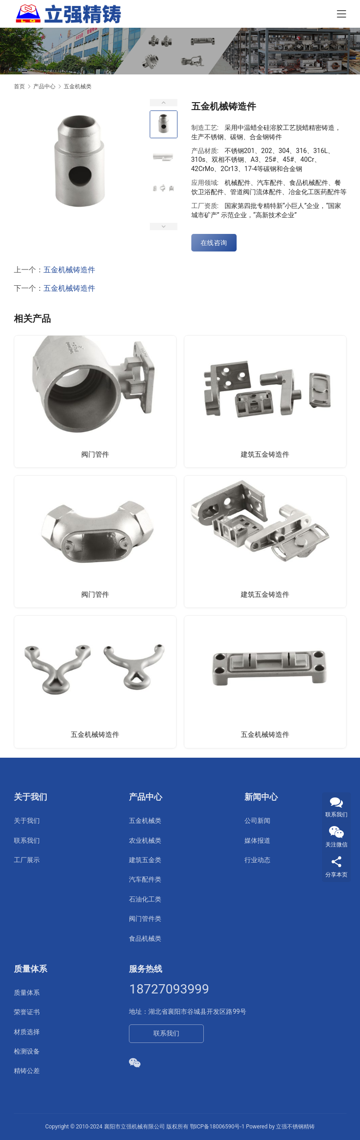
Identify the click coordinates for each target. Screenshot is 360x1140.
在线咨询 (214, 242)
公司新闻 (257, 820)
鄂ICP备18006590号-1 (217, 1126)
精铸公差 (27, 1070)
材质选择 (27, 1032)
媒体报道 (257, 840)
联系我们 (27, 840)
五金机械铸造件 (69, 269)
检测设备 (27, 1051)
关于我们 (27, 820)
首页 (19, 86)
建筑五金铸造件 (265, 454)
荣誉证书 (27, 1012)
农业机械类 (145, 840)
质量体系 (27, 992)
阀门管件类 (145, 918)
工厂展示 (27, 860)
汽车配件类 (145, 879)
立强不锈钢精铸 (295, 1126)
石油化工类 (145, 899)
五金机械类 (145, 820)
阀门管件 (95, 454)
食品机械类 (145, 938)
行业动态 (257, 860)
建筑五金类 (145, 860)
